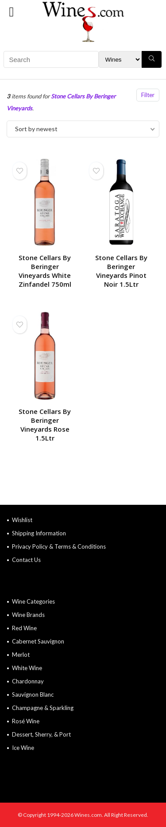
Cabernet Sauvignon (38, 641)
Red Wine (24, 628)
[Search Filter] (120, 59)
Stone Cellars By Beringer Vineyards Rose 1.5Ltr (45, 424)
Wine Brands (28, 614)
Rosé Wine (25, 721)
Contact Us (26, 559)
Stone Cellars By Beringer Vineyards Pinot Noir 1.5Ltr (121, 271)
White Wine (27, 667)
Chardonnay (28, 681)
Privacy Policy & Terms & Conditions (59, 546)
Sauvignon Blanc (33, 694)
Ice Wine (23, 747)
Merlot (21, 654)
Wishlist (22, 519)
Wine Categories (33, 601)
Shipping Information (39, 533)
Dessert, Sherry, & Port (41, 734)
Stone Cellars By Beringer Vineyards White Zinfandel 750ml (45, 271)
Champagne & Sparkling (42, 707)
